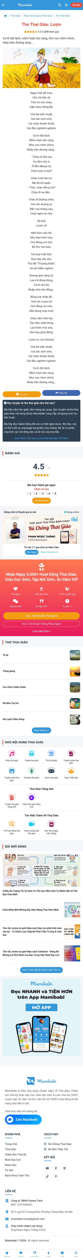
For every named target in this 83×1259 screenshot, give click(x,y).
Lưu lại (22, 394)
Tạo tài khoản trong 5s (41, 616)
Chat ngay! (31, 552)
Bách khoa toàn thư (17, 1175)
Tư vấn (9, 1170)
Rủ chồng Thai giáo (58, 1144)
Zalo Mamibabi (22, 1119)
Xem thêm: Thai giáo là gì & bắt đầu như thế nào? (41, 438)
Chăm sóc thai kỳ (15, 1154)
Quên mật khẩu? (42, 631)
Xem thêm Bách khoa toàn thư (41, 969)
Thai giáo (15, 15)
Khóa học (10, 1165)
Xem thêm (41, 730)
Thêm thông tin (49, 552)
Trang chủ (11, 1144)
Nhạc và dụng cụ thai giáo (38, 15)
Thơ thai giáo (63, 15)
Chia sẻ (61, 392)
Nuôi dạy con (13, 1159)
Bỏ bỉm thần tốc (56, 1149)
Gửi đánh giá (41, 500)
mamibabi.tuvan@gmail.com (28, 1218)
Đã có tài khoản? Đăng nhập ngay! (41, 623)
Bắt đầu (76, 5)
